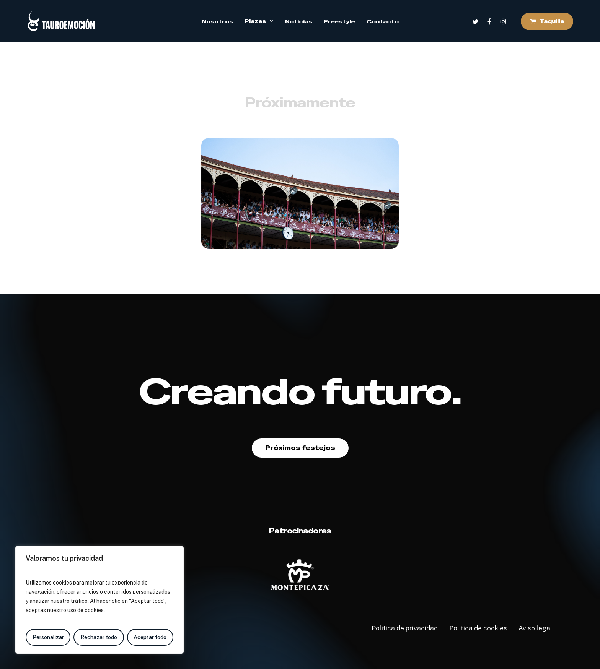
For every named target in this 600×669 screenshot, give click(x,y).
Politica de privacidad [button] (405, 628)
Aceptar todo (150, 637)
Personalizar (48, 637)
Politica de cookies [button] (478, 628)
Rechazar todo (98, 637)
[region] (99, 600)
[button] (300, 448)
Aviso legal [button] (535, 628)
